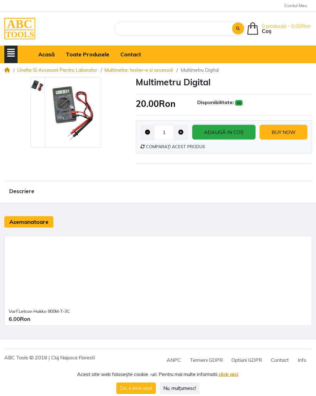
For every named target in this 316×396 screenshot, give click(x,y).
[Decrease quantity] (147, 132)
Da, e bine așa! (136, 388)
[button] (11, 53)
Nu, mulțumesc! (179, 388)
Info (302, 360)
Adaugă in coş (223, 132)
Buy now (284, 132)
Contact (280, 360)
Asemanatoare (28, 221)
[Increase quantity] (180, 132)
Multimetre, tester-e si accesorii (138, 70)
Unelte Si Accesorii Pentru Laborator (57, 70)
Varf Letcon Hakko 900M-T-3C (39, 311)
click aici (228, 374)
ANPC (174, 360)
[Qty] (164, 132)
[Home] (7, 70)
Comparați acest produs (172, 146)
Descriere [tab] (21, 191)
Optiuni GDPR (246, 360)
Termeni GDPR (206, 360)
